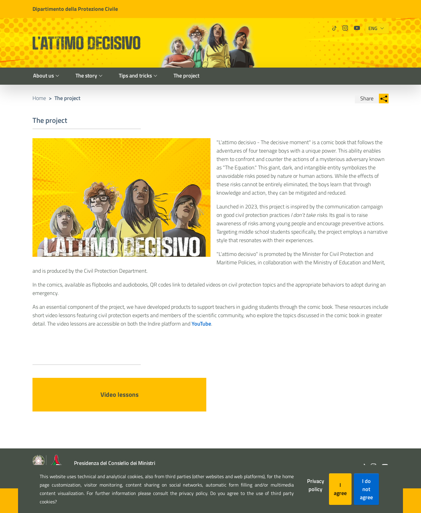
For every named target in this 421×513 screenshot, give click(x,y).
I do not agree (366, 489)
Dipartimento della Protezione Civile (75, 9)
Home (39, 98)
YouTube (201, 324)
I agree (340, 489)
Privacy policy (315, 485)
